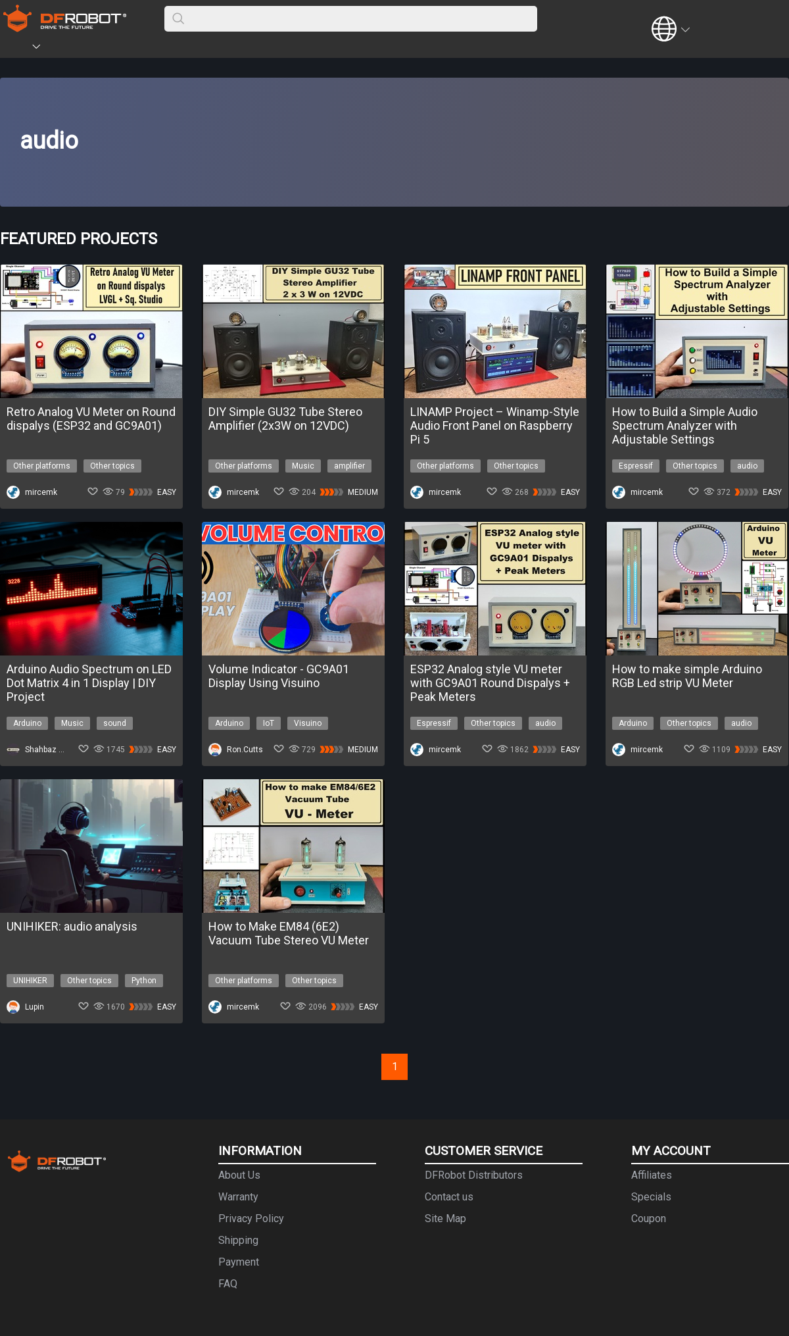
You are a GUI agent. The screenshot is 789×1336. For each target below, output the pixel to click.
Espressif (636, 466)
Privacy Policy (251, 1218)
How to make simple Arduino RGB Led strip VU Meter (687, 676)
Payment (238, 1262)
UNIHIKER (30, 980)
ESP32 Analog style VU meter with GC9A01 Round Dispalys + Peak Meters (490, 683)
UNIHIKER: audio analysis (72, 926)
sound (114, 723)
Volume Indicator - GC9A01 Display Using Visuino (278, 676)
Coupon (648, 1218)
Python (144, 980)
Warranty (238, 1197)
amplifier (349, 466)
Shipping (238, 1240)
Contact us (449, 1197)
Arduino (27, 723)
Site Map (445, 1218)
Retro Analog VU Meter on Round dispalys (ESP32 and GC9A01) (91, 418)
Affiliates (651, 1175)
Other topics (112, 466)
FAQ (227, 1283)
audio (747, 466)
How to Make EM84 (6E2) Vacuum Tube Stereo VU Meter (288, 933)
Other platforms (41, 466)
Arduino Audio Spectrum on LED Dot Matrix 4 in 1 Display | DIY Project (89, 683)
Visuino (308, 723)
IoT (268, 723)
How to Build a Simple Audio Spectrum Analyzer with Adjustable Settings (684, 425)
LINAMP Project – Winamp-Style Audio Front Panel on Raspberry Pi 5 (494, 425)
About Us (239, 1175)
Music (303, 466)
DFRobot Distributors (474, 1175)
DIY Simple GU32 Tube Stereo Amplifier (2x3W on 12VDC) (285, 418)
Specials (651, 1197)
